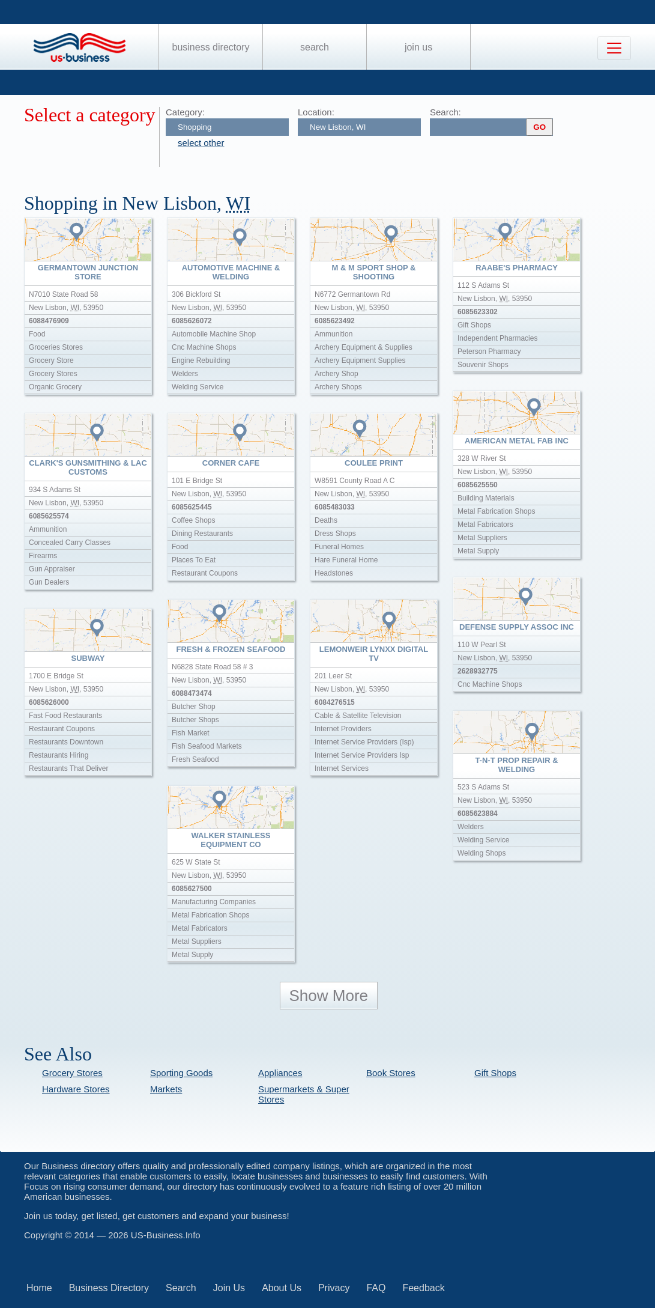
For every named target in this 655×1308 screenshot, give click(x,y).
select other (201, 143)
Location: (316, 112)
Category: (185, 112)
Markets (166, 1089)
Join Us (418, 47)
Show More (329, 996)
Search (314, 47)
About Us (281, 1288)
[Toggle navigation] (614, 48)
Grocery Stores (72, 1073)
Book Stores (390, 1073)
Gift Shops (495, 1073)
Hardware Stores (76, 1089)
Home (39, 1288)
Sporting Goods (181, 1073)
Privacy (333, 1288)
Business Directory (211, 47)
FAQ (375, 1288)
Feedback (423, 1288)
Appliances (280, 1073)
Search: (445, 112)
